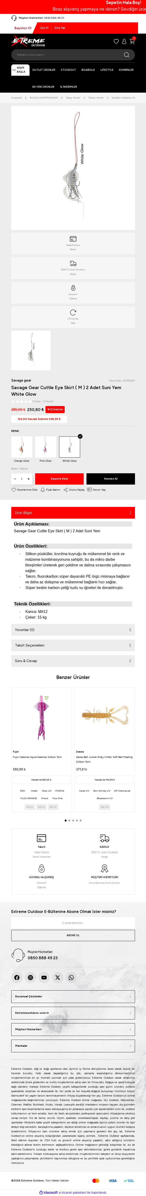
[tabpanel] (41, 750)
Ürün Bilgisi (23, 513)
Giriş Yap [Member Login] (59, 27)
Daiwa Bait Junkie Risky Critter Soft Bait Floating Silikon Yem (104, 759)
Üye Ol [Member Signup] (44, 27)
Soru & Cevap (26, 661)
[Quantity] (22, 479)
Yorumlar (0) (24, 630)
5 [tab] (81, 820)
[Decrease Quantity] (15, 479)
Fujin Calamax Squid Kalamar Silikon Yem (37, 757)
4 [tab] (77, 820)
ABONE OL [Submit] (73, 935)
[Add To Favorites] (24, 489)
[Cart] (132, 41)
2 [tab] (69, 820)
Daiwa (80, 751)
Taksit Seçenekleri (29, 645)
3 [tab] (73, 820)
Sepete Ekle (59, 478)
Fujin (16, 751)
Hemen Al (110, 478)
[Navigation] (20, 70)
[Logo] (28, 41)
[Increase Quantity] (28, 479)
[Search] (73, 54)
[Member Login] (124, 41)
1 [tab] (66, 820)
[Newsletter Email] (73, 922)
